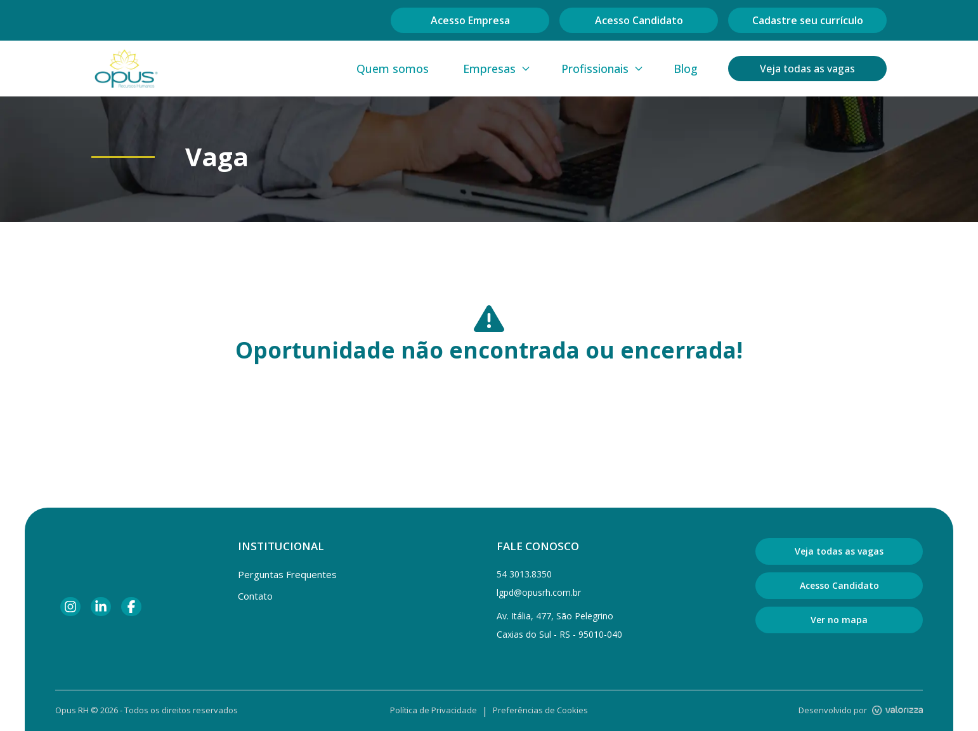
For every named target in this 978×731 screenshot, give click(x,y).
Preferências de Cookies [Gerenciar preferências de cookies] (540, 710)
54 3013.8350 (524, 574)
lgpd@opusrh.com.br (539, 592)
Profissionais (602, 68)
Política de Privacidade (433, 710)
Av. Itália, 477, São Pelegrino (555, 616)
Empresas (497, 68)
